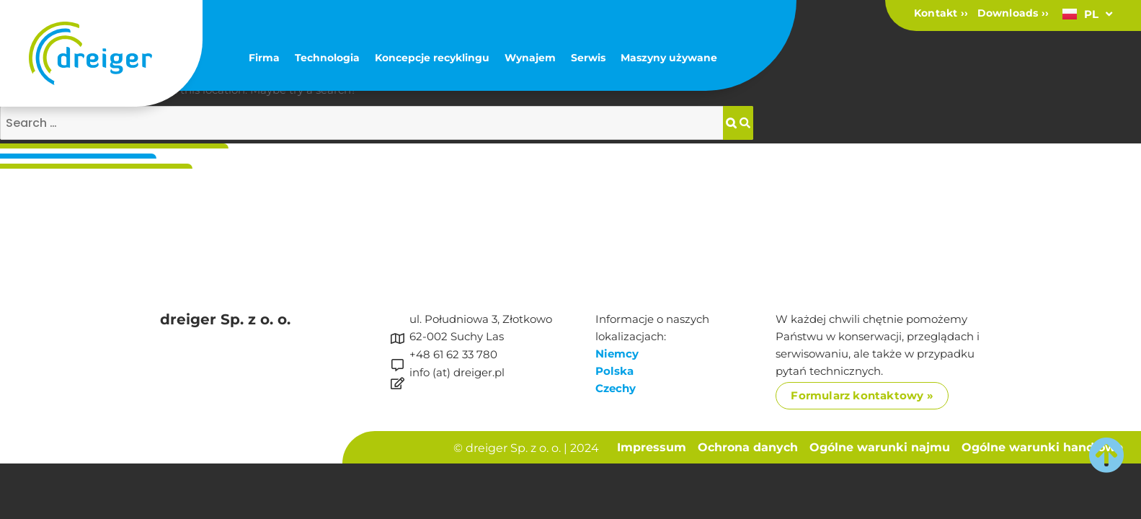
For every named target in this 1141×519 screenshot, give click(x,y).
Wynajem (530, 58)
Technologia (327, 58)
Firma (264, 58)
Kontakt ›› (941, 12)
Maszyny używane (669, 58)
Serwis (588, 58)
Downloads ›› (1013, 12)
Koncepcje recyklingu (432, 58)
